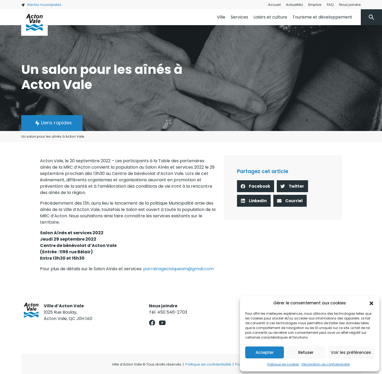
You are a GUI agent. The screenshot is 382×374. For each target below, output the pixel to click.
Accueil (274, 4)
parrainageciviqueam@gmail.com (178, 269)
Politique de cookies (283, 364)
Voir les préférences (351, 352)
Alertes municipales (41, 4)
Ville (221, 17)
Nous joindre (350, 4)
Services (239, 17)
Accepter (265, 352)
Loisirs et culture (270, 17)
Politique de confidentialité (208, 364)
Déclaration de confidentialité (326, 364)
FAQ (330, 4)
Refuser (306, 352)
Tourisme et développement (322, 17)
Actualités (294, 4)
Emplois (315, 4)
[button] (371, 303)
